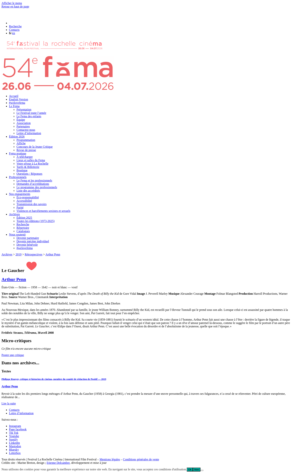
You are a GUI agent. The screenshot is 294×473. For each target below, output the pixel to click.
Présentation (23, 109)
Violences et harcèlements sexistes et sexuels (43, 210)
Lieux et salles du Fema (30, 160)
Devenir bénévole (27, 244)
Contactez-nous (25, 129)
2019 (19, 254)
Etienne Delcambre (58, 462)
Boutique (22, 170)
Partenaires (23, 126)
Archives (14, 214)
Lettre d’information (28, 133)
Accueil (13, 96)
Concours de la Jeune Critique (34, 146)
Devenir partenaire (27, 238)
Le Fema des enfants (28, 116)
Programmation (25, 140)
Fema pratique (17, 153)
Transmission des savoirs (31, 204)
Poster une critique (13, 355)
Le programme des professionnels (36, 187)
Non (196, 469)
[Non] (201, 470)
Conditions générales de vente (141, 459)
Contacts (14, 409)
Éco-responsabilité (27, 197)
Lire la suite (9, 403)
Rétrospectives (33, 254)
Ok (189, 469)
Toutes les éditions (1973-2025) (35, 221)
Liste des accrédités (28, 190)
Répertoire (22, 227)
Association (23, 123)
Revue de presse (26, 150)
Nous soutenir (17, 234)
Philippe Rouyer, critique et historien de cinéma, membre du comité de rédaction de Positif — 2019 (54, 379)
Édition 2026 (17, 136)
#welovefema (17, 102)
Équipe (20, 119)
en (13, 33)
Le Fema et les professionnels (34, 180)
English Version (18, 99)
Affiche (21, 143)
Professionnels (17, 177)
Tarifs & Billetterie (27, 167)
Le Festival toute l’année (31, 112)
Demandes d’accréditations (32, 183)
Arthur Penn (52, 254)
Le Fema (14, 106)
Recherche (22, 224)
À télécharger (24, 156)
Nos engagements (19, 194)
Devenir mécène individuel (32, 241)
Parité (19, 207)
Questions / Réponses (29, 173)
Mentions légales (110, 459)
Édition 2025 (24, 217)
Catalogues (23, 231)
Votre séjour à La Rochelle (32, 163)
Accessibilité (24, 200)
